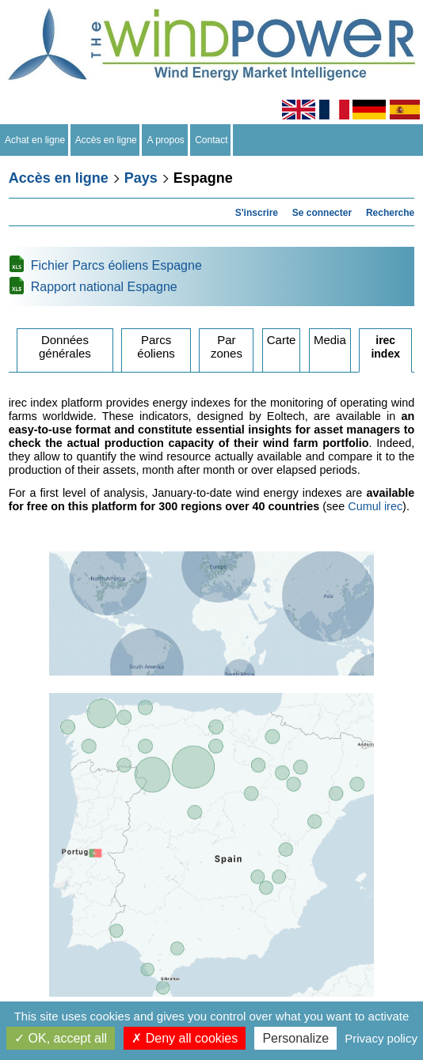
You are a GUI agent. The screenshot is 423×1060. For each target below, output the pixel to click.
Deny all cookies (184, 1038)
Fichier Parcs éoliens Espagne (116, 265)
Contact (212, 140)
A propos (165, 140)
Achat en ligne (35, 140)
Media (330, 339)
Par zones (226, 346)
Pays (141, 178)
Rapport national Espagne (104, 286)
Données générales (65, 346)
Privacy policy (381, 1038)
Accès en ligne (106, 140)
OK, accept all (60, 1038)
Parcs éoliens (156, 346)
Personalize (295, 1038)
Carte (281, 339)
